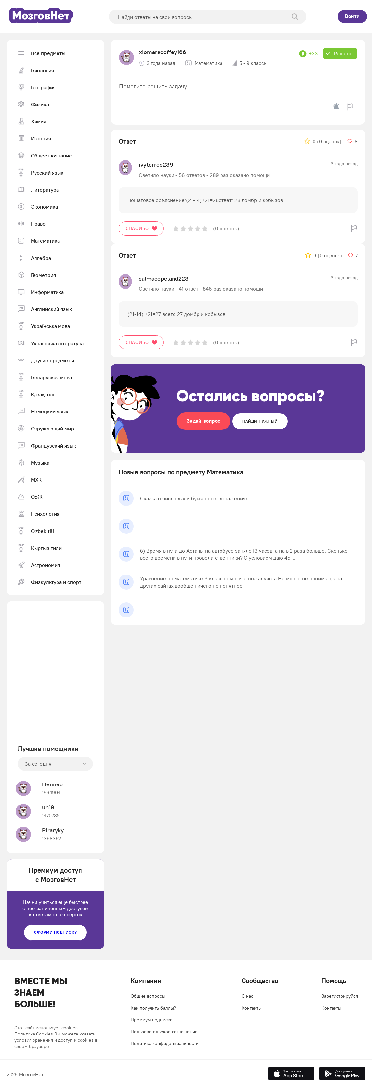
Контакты (252, 1008)
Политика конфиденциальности (164, 1043)
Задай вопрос (204, 421)
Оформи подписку (55, 932)
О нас (247, 996)
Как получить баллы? (153, 1008)
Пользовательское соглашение (164, 1032)
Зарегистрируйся (339, 996)
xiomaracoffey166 (162, 52)
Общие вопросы (148, 996)
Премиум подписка (151, 1020)
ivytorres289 (156, 164)
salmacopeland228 (164, 278)
